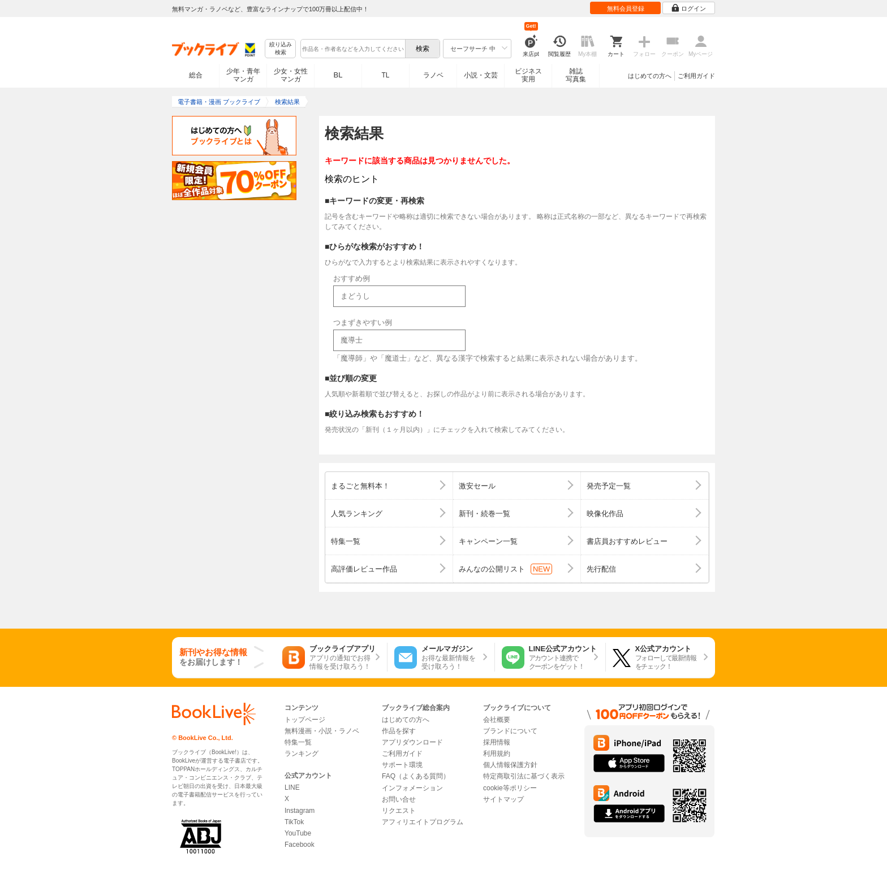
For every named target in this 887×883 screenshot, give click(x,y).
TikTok (294, 822)
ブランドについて (510, 731)
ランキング (301, 754)
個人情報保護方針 (510, 765)
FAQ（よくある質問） (416, 776)
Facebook (300, 845)
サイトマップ (503, 799)
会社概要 (496, 720)
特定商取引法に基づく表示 (524, 776)
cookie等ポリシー (510, 788)
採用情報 (496, 742)
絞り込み (280, 49)
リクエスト (399, 811)
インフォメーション (412, 788)
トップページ (305, 720)
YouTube (298, 833)
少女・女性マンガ (291, 75)
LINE (292, 787)
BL (338, 75)
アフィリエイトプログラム (422, 822)
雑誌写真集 (576, 75)
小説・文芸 (481, 75)
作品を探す (399, 731)
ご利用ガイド (696, 75)
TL (385, 75)
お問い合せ (399, 799)
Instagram (300, 811)
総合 (196, 75)
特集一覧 (298, 742)
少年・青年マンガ (243, 75)
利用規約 (496, 754)
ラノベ (433, 75)
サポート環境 (402, 765)
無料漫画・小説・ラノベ (322, 731)
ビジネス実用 (528, 75)
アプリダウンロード (412, 742)
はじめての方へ (649, 75)
